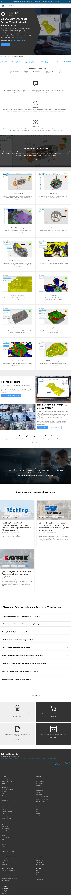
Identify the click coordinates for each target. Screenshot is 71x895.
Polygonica (39, 795)
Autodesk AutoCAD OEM (42, 797)
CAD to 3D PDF (5, 860)
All (37, 807)
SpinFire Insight (40, 860)
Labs (3, 840)
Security (44, 758)
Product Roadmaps (6, 833)
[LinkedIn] (56, 763)
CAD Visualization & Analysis (8, 870)
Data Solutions (5, 777)
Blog (37, 812)
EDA (3, 803)
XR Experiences (5, 881)
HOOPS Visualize (40, 781)
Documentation (5, 829)
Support (4, 846)
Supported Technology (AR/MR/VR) (10, 878)
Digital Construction (6, 798)
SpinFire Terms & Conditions (21, 758)
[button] (6, 44)
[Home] (9, 7)
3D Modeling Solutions (7, 779)
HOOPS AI (38, 779)
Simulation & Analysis (7, 818)
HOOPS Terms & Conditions (7, 758)
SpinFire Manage (40, 865)
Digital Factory (5, 800)
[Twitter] (60, 763)
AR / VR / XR (4, 792)
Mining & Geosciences (7, 812)
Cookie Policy (38, 758)
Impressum (50, 758)
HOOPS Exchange (40, 777)
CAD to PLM (4, 865)
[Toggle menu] (68, 6)
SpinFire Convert (40, 858)
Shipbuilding (5, 816)
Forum (3, 842)
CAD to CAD (4, 863)
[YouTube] (68, 763)
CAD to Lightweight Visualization (9, 858)
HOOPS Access (40, 784)
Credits (55, 758)
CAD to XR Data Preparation (8, 876)
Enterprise (9, 56)
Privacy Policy (31, 758)
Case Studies (39, 816)
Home (2, 56)
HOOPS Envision (40, 786)
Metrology (4, 809)
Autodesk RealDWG (41, 801)
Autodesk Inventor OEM (42, 799)
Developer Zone (5, 826)
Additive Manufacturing (7, 789)
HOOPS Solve (39, 790)
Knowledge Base (6, 838)
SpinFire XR (39, 863)
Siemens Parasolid (40, 793)
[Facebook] (64, 763)
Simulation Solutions (7, 781)
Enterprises (4, 805)
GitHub (3, 835)
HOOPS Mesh (39, 788)
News (37, 809)
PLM (3, 814)
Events (38, 814)
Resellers (4, 893)
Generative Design (6, 807)
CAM (3, 794)
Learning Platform (6, 831)
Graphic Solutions (6, 784)
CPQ (3, 796)
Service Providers (6, 844)
